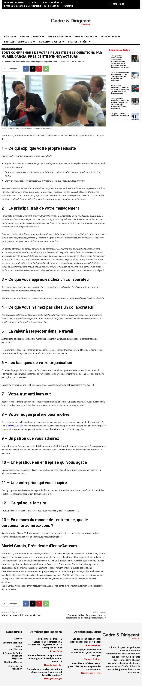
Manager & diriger (53, 665)
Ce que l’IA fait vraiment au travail (120, 115)
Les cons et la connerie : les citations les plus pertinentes (86, 640)
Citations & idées (93, 645)
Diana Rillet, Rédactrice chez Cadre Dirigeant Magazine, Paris (31, 61)
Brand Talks (56, 651)
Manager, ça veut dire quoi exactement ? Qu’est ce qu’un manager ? (86, 652)
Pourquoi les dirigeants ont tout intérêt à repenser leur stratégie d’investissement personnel (120, 104)
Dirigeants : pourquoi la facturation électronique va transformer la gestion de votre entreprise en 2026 (120, 62)
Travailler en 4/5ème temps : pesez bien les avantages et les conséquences (85, 666)
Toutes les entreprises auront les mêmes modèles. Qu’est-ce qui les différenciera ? (120, 90)
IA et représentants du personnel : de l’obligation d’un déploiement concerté (120, 77)
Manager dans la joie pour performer (21, 615)
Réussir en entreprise (11, 49)
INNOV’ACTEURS (16, 425)
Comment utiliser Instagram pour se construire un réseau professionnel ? (86, 616)
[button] (116, 4)
